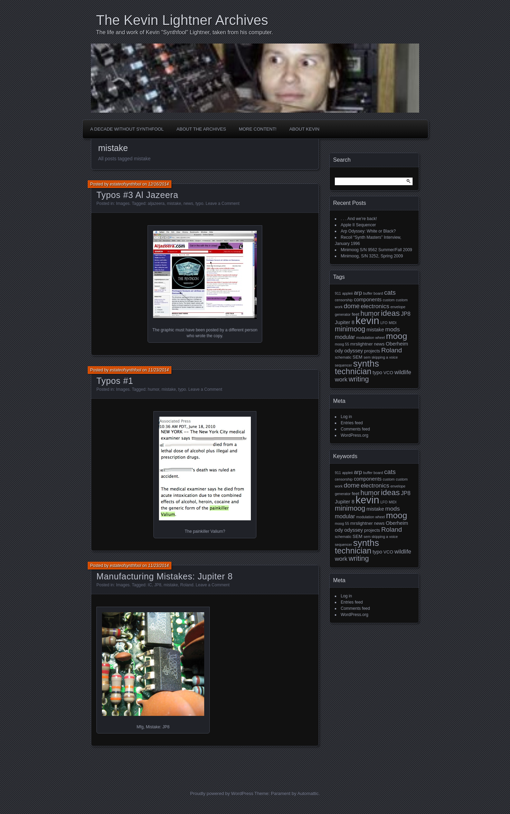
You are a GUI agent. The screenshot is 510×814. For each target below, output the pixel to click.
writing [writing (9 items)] (359, 379)
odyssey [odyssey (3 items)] (353, 350)
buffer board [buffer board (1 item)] (373, 293)
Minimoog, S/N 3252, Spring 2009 (372, 256)
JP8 (157, 585)
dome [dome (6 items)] (352, 306)
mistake (174, 203)
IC (150, 585)
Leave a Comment (222, 203)
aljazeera (156, 203)
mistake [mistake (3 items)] (375, 329)
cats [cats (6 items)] (390, 292)
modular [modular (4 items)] (345, 337)
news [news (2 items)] (379, 344)
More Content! (257, 129)
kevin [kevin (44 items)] (367, 320)
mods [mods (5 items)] (392, 329)
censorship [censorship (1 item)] (344, 300)
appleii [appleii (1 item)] (347, 293)
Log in (346, 416)
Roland (186, 585)
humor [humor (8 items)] (370, 313)
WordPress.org (354, 435)
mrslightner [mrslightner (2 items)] (361, 344)
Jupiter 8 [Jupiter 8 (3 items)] (345, 322)
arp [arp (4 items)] (358, 293)
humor (153, 389)
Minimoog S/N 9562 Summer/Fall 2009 (376, 249)
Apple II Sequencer (358, 225)
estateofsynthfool (125, 184)
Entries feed (352, 422)
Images (123, 203)
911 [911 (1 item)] (338, 293)
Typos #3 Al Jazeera (137, 195)
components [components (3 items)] (368, 299)
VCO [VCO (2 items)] (388, 372)
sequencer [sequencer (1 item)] (343, 365)
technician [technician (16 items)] (353, 371)
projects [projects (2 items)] (372, 350)
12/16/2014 (158, 184)
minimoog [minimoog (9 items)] (350, 329)
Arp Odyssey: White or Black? (368, 231)
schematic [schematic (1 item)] (343, 357)
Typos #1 (114, 381)
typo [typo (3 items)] (377, 372)
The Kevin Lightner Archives (182, 20)
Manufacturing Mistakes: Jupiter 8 (164, 576)
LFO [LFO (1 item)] (384, 323)
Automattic (308, 793)
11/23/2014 (158, 370)
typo (200, 203)
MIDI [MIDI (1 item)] (393, 323)
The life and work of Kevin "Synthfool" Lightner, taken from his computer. (184, 32)
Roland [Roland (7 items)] (391, 350)
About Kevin (304, 129)
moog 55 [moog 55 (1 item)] (342, 344)
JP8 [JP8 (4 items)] (405, 314)
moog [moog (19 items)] (396, 336)
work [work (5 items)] (341, 379)
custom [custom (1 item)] (389, 300)
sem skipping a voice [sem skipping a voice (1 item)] (380, 357)
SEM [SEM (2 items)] (357, 357)
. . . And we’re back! (359, 218)
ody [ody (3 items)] (339, 350)
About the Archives (201, 129)
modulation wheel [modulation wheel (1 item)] (370, 337)
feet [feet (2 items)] (355, 314)
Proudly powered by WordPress (221, 793)
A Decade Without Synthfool (127, 129)
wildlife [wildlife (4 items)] (402, 372)
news (188, 203)
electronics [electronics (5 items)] (375, 306)
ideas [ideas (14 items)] (390, 313)
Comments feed (355, 429)
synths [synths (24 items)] (366, 363)
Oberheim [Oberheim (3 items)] (397, 344)
